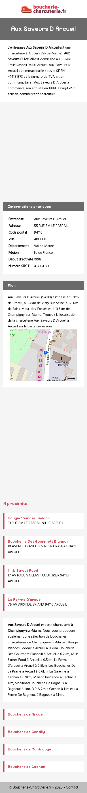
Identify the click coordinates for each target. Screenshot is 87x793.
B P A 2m (39, 689)
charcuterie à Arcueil (23, 53)
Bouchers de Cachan (26, 767)
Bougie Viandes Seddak (29, 518)
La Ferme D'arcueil (25, 600)
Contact (72, 787)
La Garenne (57, 672)
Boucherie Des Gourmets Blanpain (39, 541)
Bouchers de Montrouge (29, 749)
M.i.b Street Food (23, 570)
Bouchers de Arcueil (26, 714)
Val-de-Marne (50, 53)
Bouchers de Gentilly (26, 732)
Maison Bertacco (46, 677)
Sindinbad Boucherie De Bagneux (39, 683)
